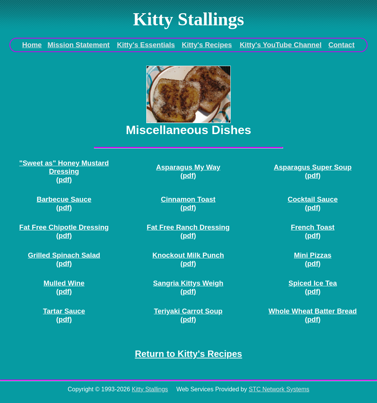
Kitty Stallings (150, 389)
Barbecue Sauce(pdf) (64, 203)
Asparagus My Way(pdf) (188, 171)
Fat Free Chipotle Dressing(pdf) (64, 231)
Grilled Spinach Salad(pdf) (64, 259)
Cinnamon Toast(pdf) (188, 203)
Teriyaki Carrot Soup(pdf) (188, 315)
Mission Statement (79, 45)
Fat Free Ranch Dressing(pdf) (188, 231)
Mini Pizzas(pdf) (313, 259)
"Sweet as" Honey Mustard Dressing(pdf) (64, 171)
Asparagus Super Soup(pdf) (312, 171)
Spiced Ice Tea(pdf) (312, 287)
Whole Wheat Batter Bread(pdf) (312, 315)
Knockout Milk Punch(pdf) (188, 259)
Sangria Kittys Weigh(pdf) (188, 287)
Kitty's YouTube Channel (281, 45)
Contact (341, 45)
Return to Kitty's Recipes (188, 354)
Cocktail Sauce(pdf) (313, 203)
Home (32, 45)
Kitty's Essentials (146, 45)
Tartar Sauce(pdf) (64, 315)
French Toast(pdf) (313, 231)
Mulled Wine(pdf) (63, 287)
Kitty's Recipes (207, 45)
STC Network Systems (279, 389)
